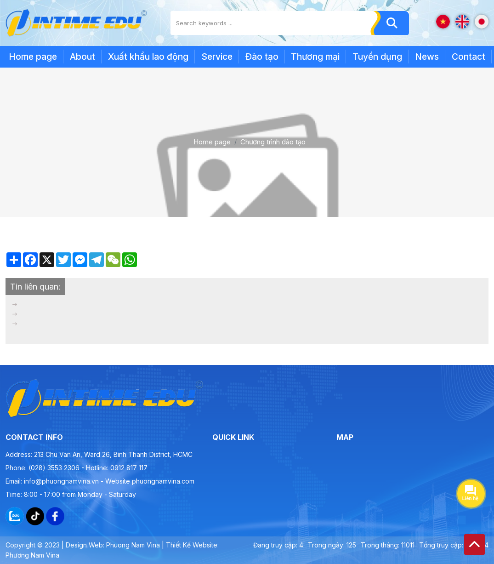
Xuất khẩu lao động (148, 56)
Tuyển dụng (377, 56)
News (427, 56)
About (82, 56)
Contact (468, 56)
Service (217, 56)
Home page (33, 56)
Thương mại (315, 56)
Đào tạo (261, 56)
